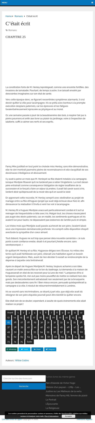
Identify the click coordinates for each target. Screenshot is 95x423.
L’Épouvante (52, 404)
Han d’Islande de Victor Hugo (60, 383)
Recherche (23, 386)
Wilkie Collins (22, 360)
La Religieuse (52, 408)
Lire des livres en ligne (12, 419)
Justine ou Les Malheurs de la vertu (64, 391)
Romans (12, 30)
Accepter (68, 416)
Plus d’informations (52, 416)
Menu (4, 3)
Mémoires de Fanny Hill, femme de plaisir (67, 395)
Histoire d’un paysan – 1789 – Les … (63, 387)
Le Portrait (51, 399)
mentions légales (84, 419)
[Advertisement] (47, 66)
